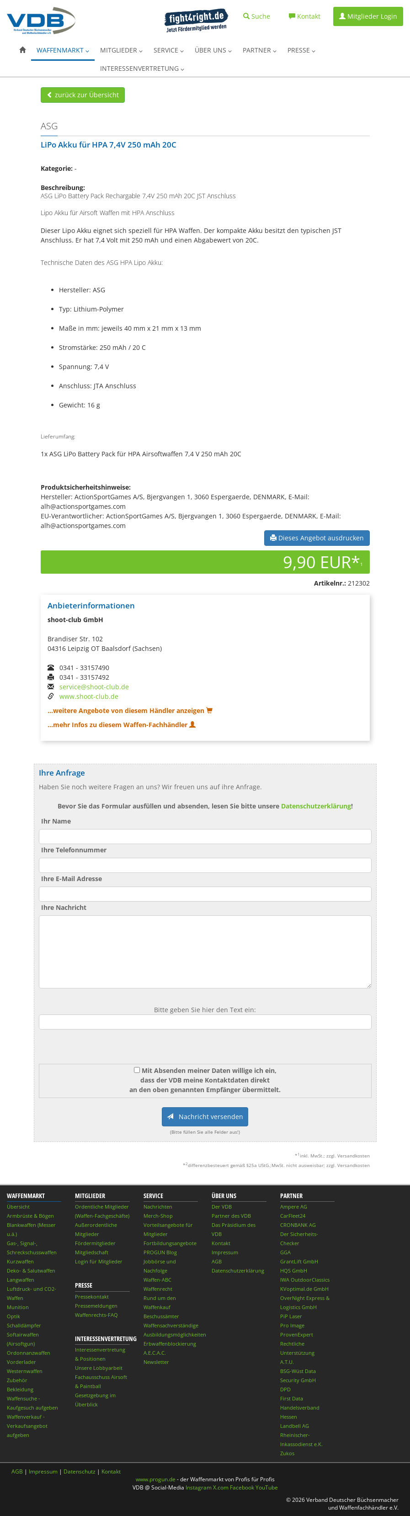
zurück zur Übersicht (83, 94)
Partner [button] (260, 50)
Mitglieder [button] (121, 50)
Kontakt (221, 1243)
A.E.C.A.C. (155, 1352)
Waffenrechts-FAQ (96, 1314)
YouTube (267, 1487)
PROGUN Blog (160, 1252)
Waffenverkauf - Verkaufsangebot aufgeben (27, 1425)
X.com (221, 1487)
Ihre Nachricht (63, 907)
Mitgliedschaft (91, 1252)
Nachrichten (158, 1206)
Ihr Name (56, 821)
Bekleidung (20, 1389)
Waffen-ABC (157, 1279)
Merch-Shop (158, 1215)
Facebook (242, 1487)
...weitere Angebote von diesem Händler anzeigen (130, 710)
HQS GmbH (293, 1270)
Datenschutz (80, 1471)
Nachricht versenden (205, 1116)
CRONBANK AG (298, 1224)
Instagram (199, 1487)
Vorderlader (21, 1361)
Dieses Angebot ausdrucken (317, 538)
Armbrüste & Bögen (30, 1215)
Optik (13, 1316)
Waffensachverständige (171, 1325)
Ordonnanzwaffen (28, 1352)
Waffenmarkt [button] (63, 50)
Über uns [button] (213, 50)
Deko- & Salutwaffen (31, 1270)
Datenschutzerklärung (316, 806)
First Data (291, 1398)
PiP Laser (291, 1316)
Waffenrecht (158, 1288)
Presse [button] (301, 50)
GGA (285, 1252)
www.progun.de (156, 1479)
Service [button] (169, 50)
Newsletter (156, 1361)
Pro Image (292, 1325)
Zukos (287, 1453)
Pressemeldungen (96, 1305)
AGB (217, 1261)
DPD (285, 1389)
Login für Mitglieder (98, 1261)
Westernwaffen (25, 1371)
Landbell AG (294, 1425)
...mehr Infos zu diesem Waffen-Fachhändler (122, 724)
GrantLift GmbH (299, 1261)
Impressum (225, 1252)
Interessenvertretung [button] (142, 68)
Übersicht (18, 1206)
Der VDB (222, 1206)
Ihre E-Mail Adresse (71, 878)
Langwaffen (20, 1279)
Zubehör (17, 1380)
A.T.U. (287, 1361)
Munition (18, 1307)
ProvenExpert (296, 1334)
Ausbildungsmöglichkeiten (175, 1334)
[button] (22, 50)
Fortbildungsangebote (170, 1243)
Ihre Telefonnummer (73, 849)
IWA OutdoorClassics (305, 1279)
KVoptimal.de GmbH (304, 1288)
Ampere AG (293, 1206)
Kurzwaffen (20, 1261)
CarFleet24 (292, 1215)
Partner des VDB (231, 1215)
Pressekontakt (92, 1296)
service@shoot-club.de (94, 686)
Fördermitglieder (95, 1243)
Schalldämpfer (24, 1325)
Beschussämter (161, 1316)
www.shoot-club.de (88, 696)
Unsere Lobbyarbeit (98, 1367)
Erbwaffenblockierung (170, 1343)
